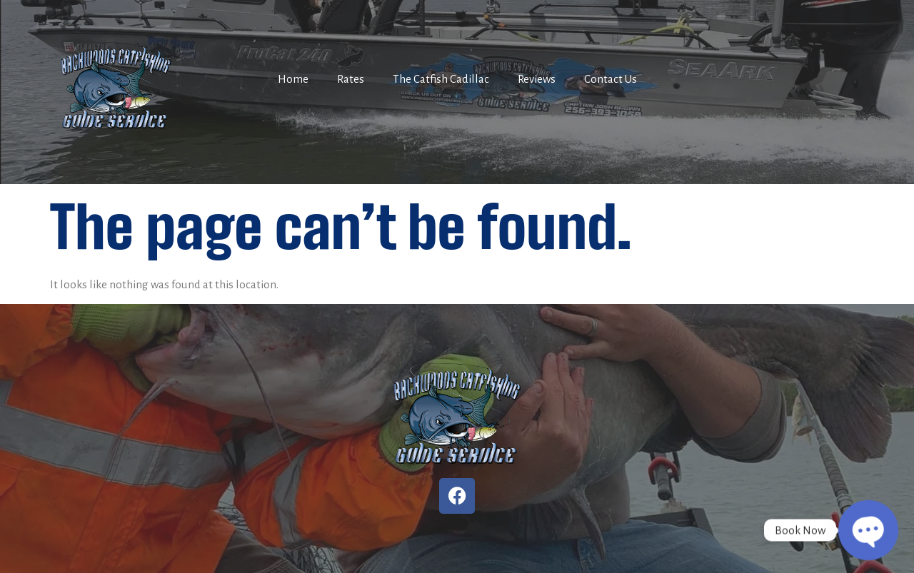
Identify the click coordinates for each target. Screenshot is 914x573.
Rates (350, 79)
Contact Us (610, 79)
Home (293, 79)
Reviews (537, 79)
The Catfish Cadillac (441, 79)
